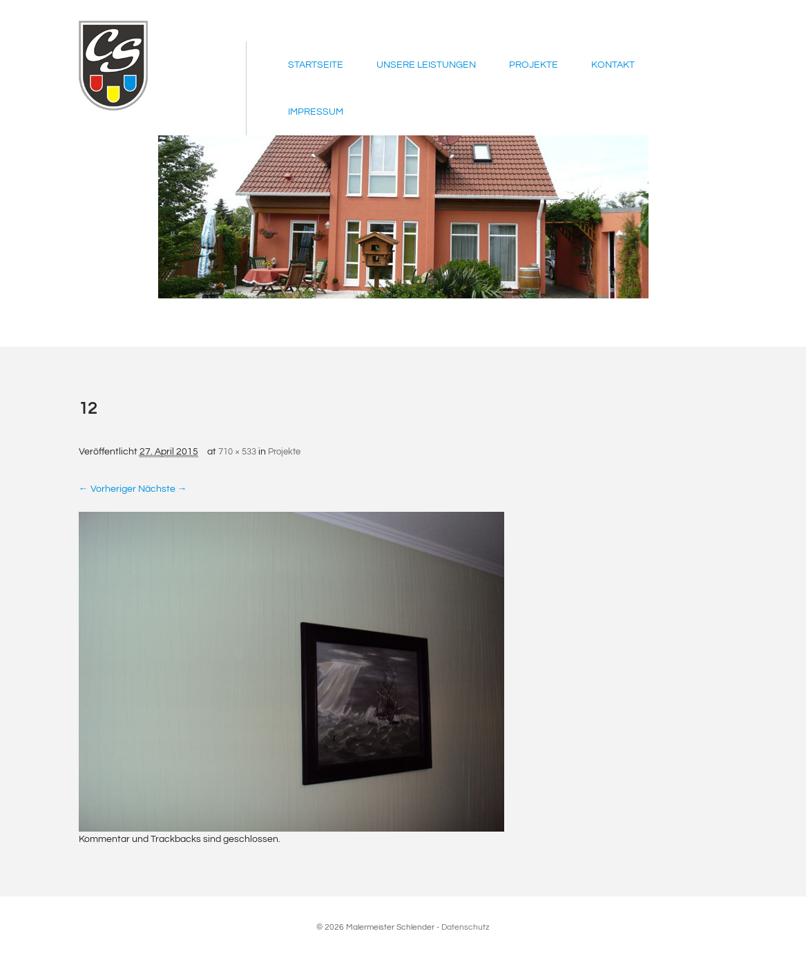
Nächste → (162, 489)
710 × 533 (237, 452)
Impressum (315, 112)
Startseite (315, 65)
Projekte (533, 65)
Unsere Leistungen (426, 65)
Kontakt (613, 65)
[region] (403, 216)
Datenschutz (465, 927)
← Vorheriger (107, 489)
